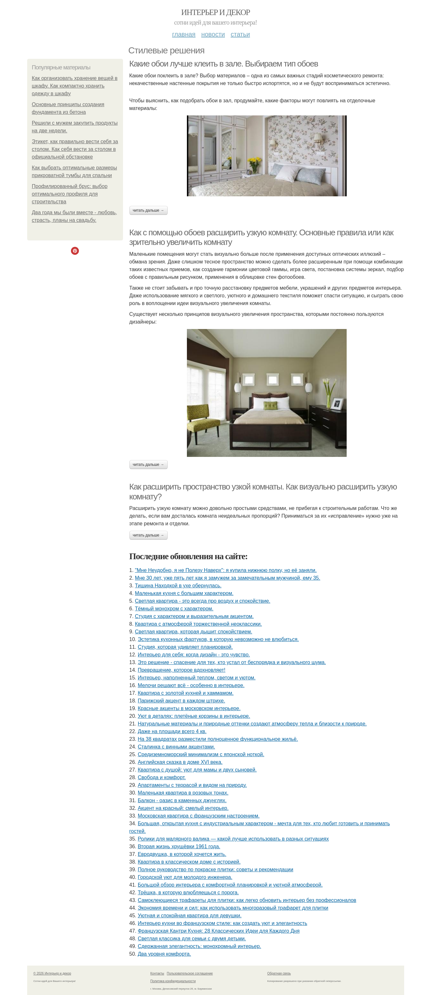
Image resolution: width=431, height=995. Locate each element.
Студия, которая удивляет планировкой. (185, 647)
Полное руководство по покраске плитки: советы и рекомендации (215, 869)
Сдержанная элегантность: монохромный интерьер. (199, 946)
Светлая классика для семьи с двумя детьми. (192, 938)
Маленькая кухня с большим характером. (184, 593)
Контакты (157, 973)
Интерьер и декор (215, 12)
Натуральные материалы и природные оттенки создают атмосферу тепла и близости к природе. (252, 723)
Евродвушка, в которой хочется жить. (182, 854)
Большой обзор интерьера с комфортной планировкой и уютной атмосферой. (230, 885)
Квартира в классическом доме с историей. (189, 862)
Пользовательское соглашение (190, 973)
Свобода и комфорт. (162, 777)
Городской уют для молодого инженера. (185, 877)
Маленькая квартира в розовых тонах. (183, 792)
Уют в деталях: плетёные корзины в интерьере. (194, 716)
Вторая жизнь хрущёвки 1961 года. (179, 846)
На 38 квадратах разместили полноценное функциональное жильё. (218, 739)
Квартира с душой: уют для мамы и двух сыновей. (197, 769)
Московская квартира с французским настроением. (198, 816)
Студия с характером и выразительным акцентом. (194, 616)
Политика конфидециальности (173, 981)
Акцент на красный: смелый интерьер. (183, 808)
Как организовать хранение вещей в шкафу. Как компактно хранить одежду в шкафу (75, 85)
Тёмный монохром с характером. (174, 608)
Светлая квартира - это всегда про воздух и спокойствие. (202, 601)
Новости (213, 34)
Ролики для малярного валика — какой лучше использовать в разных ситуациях (233, 839)
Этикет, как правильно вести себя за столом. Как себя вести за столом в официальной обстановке (75, 149)
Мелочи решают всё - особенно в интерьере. (191, 685)
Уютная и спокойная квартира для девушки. (190, 915)
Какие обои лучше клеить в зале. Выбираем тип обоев (223, 63)
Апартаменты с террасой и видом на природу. (192, 785)
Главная (184, 34)
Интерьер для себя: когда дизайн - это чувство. (194, 654)
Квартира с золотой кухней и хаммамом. (186, 693)
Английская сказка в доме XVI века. (180, 762)
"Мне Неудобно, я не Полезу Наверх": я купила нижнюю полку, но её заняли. (226, 570)
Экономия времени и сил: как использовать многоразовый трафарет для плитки (233, 908)
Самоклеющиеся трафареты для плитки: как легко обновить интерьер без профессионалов (247, 900)
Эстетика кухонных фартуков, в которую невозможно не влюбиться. (218, 639)
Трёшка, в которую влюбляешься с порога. (188, 892)
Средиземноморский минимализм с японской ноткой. (201, 754)
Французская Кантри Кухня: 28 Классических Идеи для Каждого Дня (218, 931)
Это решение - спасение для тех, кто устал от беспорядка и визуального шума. (232, 662)
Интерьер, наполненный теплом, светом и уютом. (197, 677)
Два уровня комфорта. (164, 954)
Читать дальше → (148, 210)
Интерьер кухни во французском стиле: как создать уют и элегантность (222, 923)
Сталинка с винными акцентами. (176, 746)
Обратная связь (279, 973)
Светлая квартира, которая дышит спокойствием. (193, 631)
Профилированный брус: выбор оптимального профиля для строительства (70, 194)
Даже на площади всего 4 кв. (172, 731)
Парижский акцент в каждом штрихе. (181, 700)
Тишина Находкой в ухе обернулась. (178, 585)
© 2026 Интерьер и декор (52, 973)
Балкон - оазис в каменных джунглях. (182, 800)
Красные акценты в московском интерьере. (189, 708)
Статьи (240, 34)
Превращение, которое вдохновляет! (181, 670)
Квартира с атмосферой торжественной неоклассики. (198, 624)
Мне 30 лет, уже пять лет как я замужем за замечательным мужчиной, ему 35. (227, 578)
